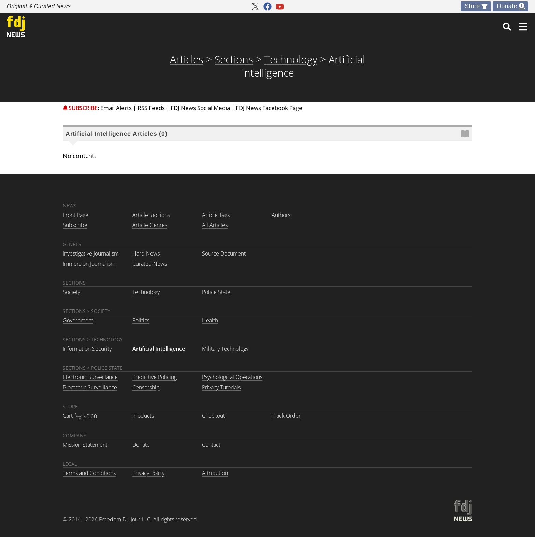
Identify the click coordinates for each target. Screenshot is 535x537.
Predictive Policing (154, 377)
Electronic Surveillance (90, 377)
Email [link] (116, 108)
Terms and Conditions (89, 473)
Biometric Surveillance (90, 387)
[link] (507, 26)
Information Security (87, 349)
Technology (146, 292)
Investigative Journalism (91, 253)
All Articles (215, 225)
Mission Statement (85, 445)
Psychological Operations (232, 377)
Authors (281, 215)
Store (472, 6)
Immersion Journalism (89, 263)
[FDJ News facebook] (267, 6)
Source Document (224, 253)
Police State (216, 292)
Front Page (75, 215)
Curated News (149, 263)
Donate (507, 6)
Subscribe (83, 108)
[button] (523, 27)
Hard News (146, 253)
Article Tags (216, 215)
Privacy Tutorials (221, 387)
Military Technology (225, 349)
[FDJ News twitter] (255, 6)
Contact (211, 445)
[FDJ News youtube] (279, 6)
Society (71, 292)
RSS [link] (151, 108)
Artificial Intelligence (158, 349)
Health (210, 320)
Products (143, 415)
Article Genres (149, 225)
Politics (140, 320)
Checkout (213, 415)
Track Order (286, 415)
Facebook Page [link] (269, 108)
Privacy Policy (148, 473)
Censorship (146, 387)
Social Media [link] (200, 108)
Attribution (215, 473)
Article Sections (151, 215)
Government (78, 320)
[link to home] (16, 26)
